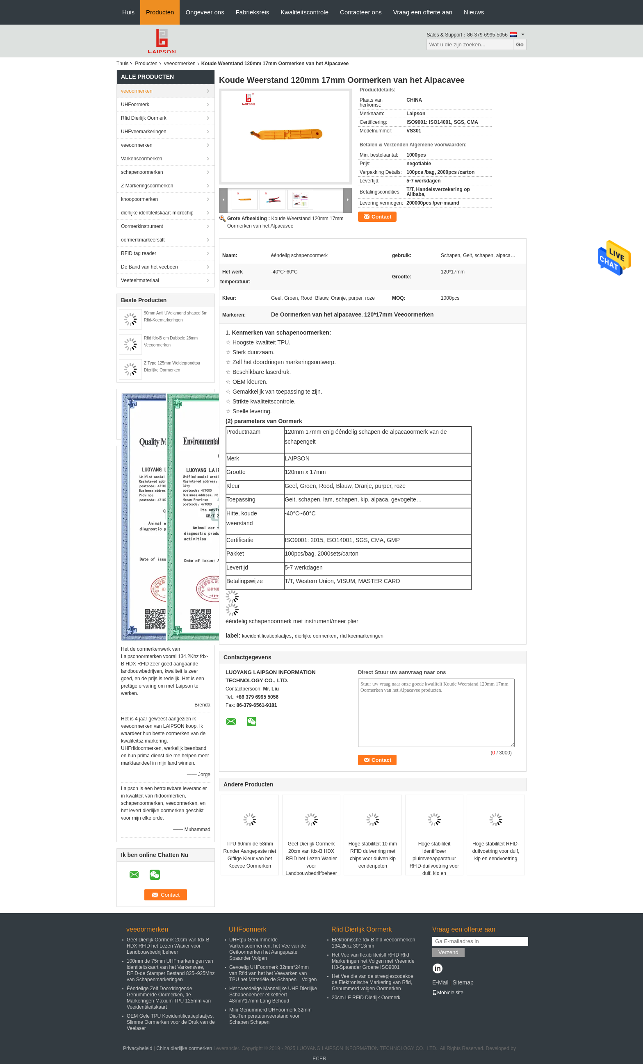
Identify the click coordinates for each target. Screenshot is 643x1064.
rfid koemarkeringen (361, 636)
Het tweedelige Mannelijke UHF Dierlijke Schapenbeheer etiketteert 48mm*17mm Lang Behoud (273, 995)
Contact (381, 217)
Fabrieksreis (252, 12)
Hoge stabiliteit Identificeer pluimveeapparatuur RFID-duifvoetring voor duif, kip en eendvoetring (434, 862)
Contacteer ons (361, 12)
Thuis (122, 63)
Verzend (448, 952)
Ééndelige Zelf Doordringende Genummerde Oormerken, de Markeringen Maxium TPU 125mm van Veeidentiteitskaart (169, 998)
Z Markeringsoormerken (147, 186)
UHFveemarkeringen (143, 131)
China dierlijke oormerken (184, 1048)
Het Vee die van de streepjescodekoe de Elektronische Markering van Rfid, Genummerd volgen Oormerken (372, 982)
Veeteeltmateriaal (140, 280)
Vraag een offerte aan (422, 12)
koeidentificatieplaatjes (267, 636)
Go (520, 44)
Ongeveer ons (204, 12)
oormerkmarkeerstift (143, 240)
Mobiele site (447, 993)
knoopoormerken (139, 199)
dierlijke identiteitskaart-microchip (157, 213)
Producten (160, 12)
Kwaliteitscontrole (304, 12)
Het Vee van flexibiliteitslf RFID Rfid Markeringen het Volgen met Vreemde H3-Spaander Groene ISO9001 (373, 961)
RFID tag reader (138, 253)
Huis (128, 12)
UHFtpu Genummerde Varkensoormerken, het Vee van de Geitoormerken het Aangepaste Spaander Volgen (267, 949)
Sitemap (462, 982)
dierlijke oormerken (315, 636)
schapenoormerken (142, 172)
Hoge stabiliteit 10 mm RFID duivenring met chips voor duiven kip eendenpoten (373, 855)
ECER (319, 1059)
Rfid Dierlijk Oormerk (143, 118)
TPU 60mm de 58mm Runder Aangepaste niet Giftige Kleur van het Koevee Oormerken (249, 855)
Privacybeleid (137, 1048)
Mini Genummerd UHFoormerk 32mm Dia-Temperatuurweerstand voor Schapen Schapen (270, 1016)
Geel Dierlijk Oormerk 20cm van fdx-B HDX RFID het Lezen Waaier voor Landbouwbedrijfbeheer (311, 858)
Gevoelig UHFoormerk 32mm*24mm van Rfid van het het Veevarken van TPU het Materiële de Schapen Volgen (273, 973)
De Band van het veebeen (149, 267)
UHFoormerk (135, 104)
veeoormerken (180, 63)
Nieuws (474, 12)
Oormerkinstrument (142, 226)
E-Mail (440, 982)
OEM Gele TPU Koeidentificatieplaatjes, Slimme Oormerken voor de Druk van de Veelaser (171, 1022)
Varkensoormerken (141, 159)
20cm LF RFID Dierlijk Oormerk (366, 997)
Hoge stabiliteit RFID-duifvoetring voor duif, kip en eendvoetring (496, 851)
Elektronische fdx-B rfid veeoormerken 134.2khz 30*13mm (373, 943)
